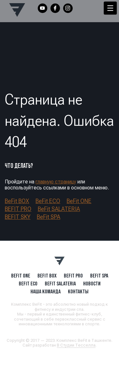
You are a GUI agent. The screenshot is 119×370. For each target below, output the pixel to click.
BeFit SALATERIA (59, 209)
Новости (92, 283)
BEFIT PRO (18, 209)
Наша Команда (45, 291)
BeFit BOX (17, 201)
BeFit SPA (48, 217)
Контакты (78, 291)
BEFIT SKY (17, 217)
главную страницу (56, 182)
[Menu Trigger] (110, 8)
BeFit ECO (48, 201)
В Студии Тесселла (76, 345)
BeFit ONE (79, 201)
